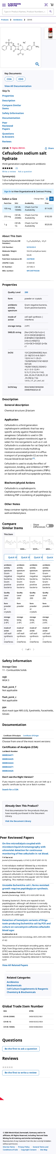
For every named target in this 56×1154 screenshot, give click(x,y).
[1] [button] (34, 458)
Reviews (6, 141)
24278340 (31, 259)
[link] (9, 1147)
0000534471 (7, 755)
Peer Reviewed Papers (7, 125)
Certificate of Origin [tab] (31, 735)
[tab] (7, 19)
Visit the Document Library (18, 821)
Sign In (7, 191)
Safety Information (13, 113)
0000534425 (7, 759)
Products (4, 20)
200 (26, 292)
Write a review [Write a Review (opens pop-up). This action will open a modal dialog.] (9, 171)
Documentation (11, 117)
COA (9, 79)
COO (20, 79)
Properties (8, 95)
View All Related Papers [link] (15, 965)
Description (8, 100)
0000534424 (7, 763)
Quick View (14, 557)
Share (49, 148)
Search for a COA (10, 789)
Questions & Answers (8, 135)
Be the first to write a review (22, 1073)
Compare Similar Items (11, 107)
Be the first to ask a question (21, 1048)
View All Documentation (18, 86)
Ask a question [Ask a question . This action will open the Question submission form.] (25, 171)
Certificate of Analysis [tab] (12, 735)
